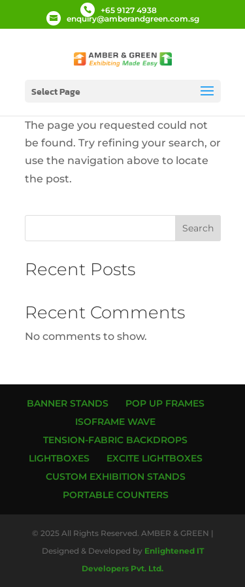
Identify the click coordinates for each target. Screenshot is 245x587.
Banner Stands (67, 403)
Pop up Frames (164, 403)
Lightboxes (59, 458)
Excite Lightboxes (154, 458)
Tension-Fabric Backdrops (115, 440)
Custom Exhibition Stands (116, 476)
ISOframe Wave (115, 422)
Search (198, 228)
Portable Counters (116, 495)
